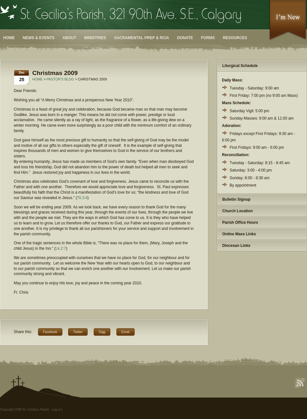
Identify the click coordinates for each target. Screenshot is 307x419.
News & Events (38, 38)
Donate (185, 38)
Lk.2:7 (61, 248)
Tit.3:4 (82, 198)
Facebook (50, 332)
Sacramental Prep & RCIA (141, 38)
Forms (208, 38)
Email (126, 332)
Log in (56, 409)
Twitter (78, 332)
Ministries (95, 38)
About (69, 38)
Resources (235, 38)
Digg (102, 332)
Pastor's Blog (60, 79)
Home (9, 38)
